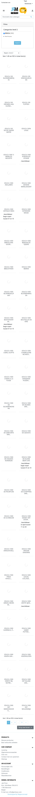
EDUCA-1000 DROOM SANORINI (26, 550)
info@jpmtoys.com (15, 792)
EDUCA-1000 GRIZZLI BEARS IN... (9, 603)
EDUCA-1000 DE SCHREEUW (9, 517)
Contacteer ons (5, 2)
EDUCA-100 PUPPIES (26, 103)
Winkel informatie (8, 780)
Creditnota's (5, 771)
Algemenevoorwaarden (9, 752)
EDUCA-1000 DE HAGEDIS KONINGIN (8, 459)
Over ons (4, 754)
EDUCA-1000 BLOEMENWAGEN (26, 293)
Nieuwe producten (7, 740)
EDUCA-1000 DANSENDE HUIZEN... (26, 378)
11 (22, 722)
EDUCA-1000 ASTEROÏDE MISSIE (26, 211)
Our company (6, 747)
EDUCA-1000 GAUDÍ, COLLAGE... (26, 577)
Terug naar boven (25, 727)
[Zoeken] (17, 17)
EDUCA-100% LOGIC (26, 129)
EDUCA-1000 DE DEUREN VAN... (26, 405)
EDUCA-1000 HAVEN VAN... (8, 655)
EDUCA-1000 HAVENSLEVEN (26, 655)
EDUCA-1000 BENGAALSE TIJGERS (26, 242)
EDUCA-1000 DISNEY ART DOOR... (26, 518)
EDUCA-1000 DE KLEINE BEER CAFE (26, 459)
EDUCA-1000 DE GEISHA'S (26, 432)
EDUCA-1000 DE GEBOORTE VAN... (9, 433)
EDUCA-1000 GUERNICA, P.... (8, 629)
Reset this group (8, 36)
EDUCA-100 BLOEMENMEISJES (8, 78)
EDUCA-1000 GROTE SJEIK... (26, 602)
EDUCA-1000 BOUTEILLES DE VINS (26, 319)
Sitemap (4, 759)
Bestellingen (5, 769)
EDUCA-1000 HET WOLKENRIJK (26, 707)
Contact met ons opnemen (10, 757)
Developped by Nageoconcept (17, 794)
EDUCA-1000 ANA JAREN (8, 184)
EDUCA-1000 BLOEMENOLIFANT (9, 293)
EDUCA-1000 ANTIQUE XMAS (8, 210)
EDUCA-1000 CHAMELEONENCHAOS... (26, 352)
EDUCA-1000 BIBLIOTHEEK (9, 268)
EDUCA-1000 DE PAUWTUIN (9, 491)
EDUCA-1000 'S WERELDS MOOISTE (9, 156)
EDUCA (9, 33)
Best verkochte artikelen (9, 742)
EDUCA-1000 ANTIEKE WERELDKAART (26, 185)
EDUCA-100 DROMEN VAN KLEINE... (9, 104)
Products (5, 737)
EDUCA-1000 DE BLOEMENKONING (8, 406)
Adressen (4, 773)
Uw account (6, 763)
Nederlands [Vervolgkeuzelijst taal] (28, 3)
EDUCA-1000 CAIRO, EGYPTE (8, 352)
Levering (4, 750)
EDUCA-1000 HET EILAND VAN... (26, 681)
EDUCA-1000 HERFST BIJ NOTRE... (8, 681)
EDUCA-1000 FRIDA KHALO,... (8, 577)
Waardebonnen (6, 775)
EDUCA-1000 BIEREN (26, 268)
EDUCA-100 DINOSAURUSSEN (26, 78)
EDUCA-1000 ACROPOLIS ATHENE (26, 156)
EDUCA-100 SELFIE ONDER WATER (9, 130)
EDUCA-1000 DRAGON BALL (9, 550)
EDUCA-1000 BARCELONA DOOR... (8, 242)
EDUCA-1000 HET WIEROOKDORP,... (9, 708)
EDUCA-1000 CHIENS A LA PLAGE (8, 378)
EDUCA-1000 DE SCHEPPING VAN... (26, 492)
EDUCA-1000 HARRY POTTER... (26, 630)
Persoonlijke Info (7, 767)
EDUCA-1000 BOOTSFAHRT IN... (9, 319)
